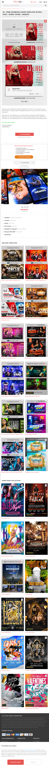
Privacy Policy (12, 756)
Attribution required (24, 137)
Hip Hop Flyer (4, 708)
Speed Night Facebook (31, 434)
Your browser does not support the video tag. (24, 186)
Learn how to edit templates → (24, 166)
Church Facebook (5, 594)
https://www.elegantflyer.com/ (29, 750)
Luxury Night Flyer (6, 632)
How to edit (19, 231)
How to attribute (21, 229)
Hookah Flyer (28, 594)
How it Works (36, 741)
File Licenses (5, 741)
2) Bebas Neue (6, 126)
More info (14, 226)
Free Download (24, 134)
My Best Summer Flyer (7, 556)
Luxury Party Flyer (29, 632)
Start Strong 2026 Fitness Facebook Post (12, 434)
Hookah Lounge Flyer (30, 670)
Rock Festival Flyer (30, 518)
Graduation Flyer (5, 670)
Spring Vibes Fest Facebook (32, 396)
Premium (33, 2)
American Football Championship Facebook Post (10, 319)
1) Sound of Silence (7, 125)
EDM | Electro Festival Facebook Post (11, 396)
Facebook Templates (16, 217)
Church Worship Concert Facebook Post (35, 280)
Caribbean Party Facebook (32, 472)
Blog (19, 741)
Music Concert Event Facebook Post (10, 280)
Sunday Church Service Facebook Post (35, 318)
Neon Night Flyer (5, 518)
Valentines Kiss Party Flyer (32, 708)
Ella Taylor (11, 223)
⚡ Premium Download (24, 157)
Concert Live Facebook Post (8, 358)
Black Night (28, 358)
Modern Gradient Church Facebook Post (11, 472)
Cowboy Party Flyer (30, 556)
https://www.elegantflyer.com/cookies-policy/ (20, 754)
